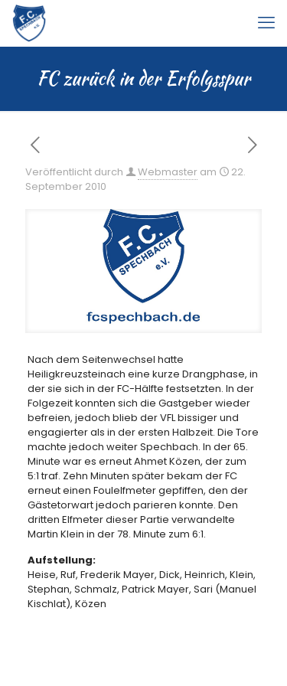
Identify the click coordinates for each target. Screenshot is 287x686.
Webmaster (167, 172)
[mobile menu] (266, 23)
